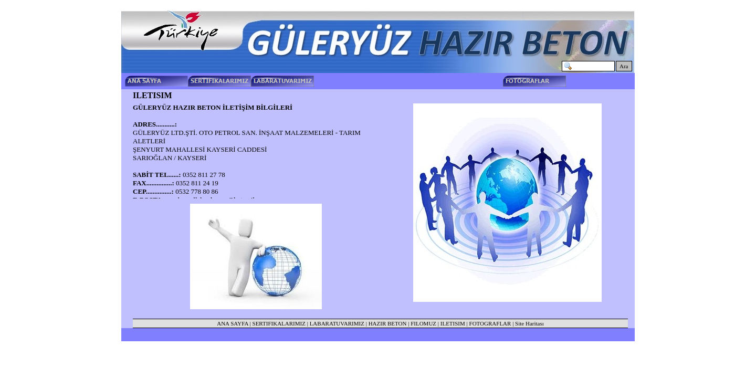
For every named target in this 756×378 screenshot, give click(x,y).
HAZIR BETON (388, 323)
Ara (624, 66)
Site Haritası (529, 323)
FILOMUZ (423, 323)
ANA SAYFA (232, 323)
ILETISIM (452, 323)
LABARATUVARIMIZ (337, 323)
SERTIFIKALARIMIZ (279, 323)
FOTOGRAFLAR (490, 323)
